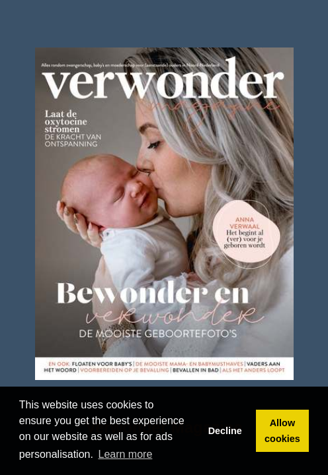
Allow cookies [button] (282, 431)
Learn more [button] (126, 454)
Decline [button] (225, 431)
